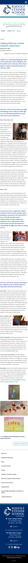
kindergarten (16, 436)
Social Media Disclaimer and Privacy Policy (12, 491)
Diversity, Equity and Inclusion (10, 478)
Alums (3, 470)
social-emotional (5, 438)
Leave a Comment (20, 444)
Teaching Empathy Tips (11, 351)
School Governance (7, 482)
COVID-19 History (6, 497)
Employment (5, 487)
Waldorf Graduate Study (8, 474)
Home (3, 31)
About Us (11, 31)
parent (23, 436)
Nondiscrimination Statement (14, 557)
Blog (19, 31)
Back (2, 39)
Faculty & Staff (5, 466)
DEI (11, 436)
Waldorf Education (7, 457)
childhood (6, 436)
